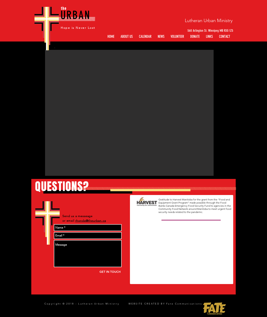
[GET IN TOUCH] (110, 272)
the (64, 8)
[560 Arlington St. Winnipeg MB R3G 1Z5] (207, 30)
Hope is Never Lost (78, 28)
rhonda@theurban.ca (90, 221)
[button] (209, 37)
